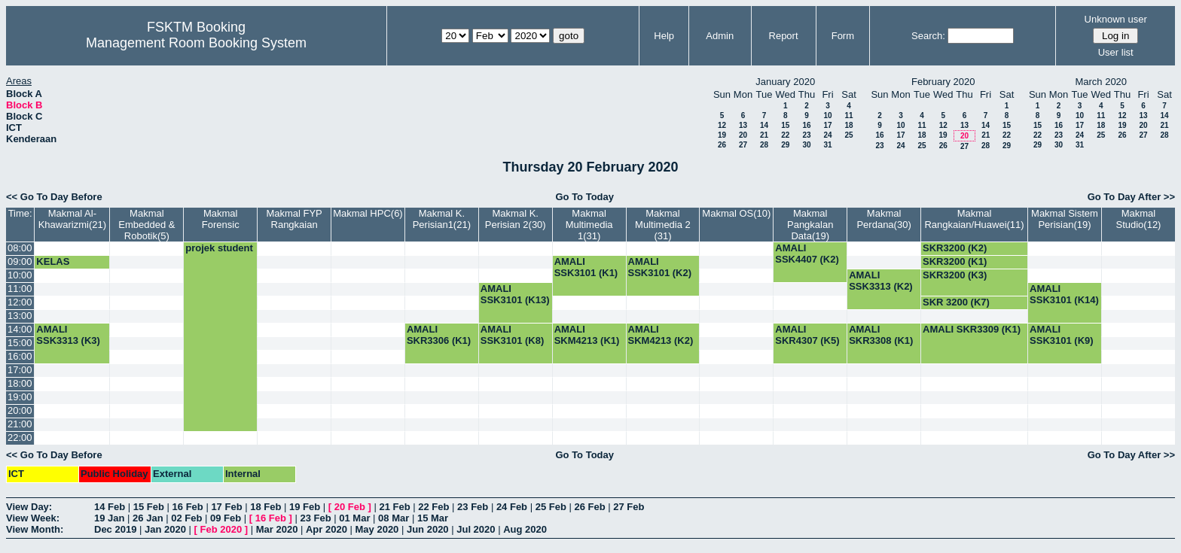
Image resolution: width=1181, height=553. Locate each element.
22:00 (20, 437)
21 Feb (394, 506)
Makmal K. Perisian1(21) (442, 219)
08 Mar (393, 518)
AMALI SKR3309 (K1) (972, 329)
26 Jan (148, 518)
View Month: (34, 529)
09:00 (20, 261)
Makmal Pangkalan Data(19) (810, 225)
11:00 (20, 288)
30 (806, 145)
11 (848, 115)
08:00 (20, 248)
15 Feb (148, 506)
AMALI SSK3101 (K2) (660, 267)
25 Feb (551, 506)
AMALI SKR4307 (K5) (807, 335)
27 (743, 145)
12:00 (20, 302)
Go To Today (584, 196)
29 (785, 145)
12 (722, 125)
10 (827, 115)
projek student (219, 248)
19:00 (20, 397)
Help (664, 35)
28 (764, 145)
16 (806, 125)
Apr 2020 (326, 529)
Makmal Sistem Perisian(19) (1064, 219)
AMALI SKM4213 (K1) (587, 335)
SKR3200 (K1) (955, 261)
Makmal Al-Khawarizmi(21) (72, 219)
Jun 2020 (428, 529)
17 (827, 125)
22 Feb (433, 506)
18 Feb (265, 506)
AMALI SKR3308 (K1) (881, 335)
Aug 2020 (525, 529)
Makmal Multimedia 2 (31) (663, 225)
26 (722, 145)
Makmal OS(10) (736, 213)
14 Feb (109, 506)
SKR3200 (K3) (955, 275)
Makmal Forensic (221, 219)
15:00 (20, 342)
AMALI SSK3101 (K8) (513, 335)
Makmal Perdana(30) (883, 219)
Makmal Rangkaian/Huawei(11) (974, 219)
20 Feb (349, 506)
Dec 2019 (115, 529)
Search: (928, 35)
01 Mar (354, 518)
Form (843, 35)
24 (827, 135)
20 (743, 135)
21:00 (20, 424)
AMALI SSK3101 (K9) (1062, 335)
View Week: (33, 518)
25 (848, 135)
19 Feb (304, 506)
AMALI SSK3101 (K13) (515, 294)
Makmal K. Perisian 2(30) (515, 219)
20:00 (20, 410)
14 (764, 125)
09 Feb (225, 518)
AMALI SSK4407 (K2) (807, 253)
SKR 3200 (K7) (956, 302)
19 (722, 135)
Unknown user (1116, 19)
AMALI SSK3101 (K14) (1064, 294)
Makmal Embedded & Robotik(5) (146, 225)
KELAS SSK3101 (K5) (68, 267)
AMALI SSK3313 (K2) (881, 280)
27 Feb (628, 506)
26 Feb (589, 506)
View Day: (29, 506)
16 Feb (187, 506)
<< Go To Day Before (54, 196)
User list (1116, 52)
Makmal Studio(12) (1138, 219)
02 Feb (186, 518)
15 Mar (432, 518)
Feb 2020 (221, 529)
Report (783, 35)
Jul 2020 (475, 529)
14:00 (20, 329)
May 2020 (377, 529)
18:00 (20, 383)
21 (764, 135)
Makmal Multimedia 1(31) (589, 225)
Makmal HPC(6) (367, 213)
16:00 (20, 356)
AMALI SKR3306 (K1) (439, 335)
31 (827, 145)
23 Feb (472, 506)
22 (785, 135)
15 (785, 125)
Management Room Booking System (196, 42)
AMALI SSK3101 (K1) (586, 267)
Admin (720, 35)
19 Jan (109, 518)
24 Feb (511, 506)
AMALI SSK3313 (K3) (68, 335)
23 (806, 135)
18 (848, 125)
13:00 (20, 315)
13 (743, 125)
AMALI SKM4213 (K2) (661, 335)
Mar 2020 (277, 529)
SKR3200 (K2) (955, 248)
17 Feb (226, 506)
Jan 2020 (165, 529)
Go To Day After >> (1131, 196)
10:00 (20, 275)
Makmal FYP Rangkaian (294, 219)
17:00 (20, 369)
